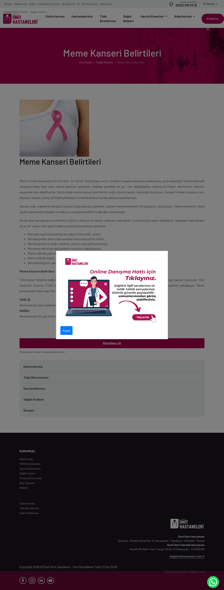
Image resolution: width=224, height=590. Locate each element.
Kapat (66, 330)
